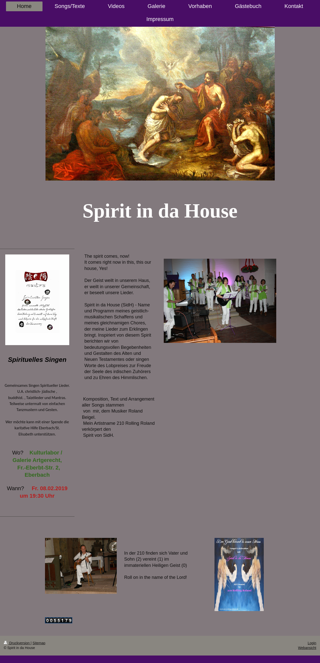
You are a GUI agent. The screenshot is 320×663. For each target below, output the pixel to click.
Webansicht (307, 648)
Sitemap (38, 643)
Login (312, 643)
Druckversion (17, 643)
